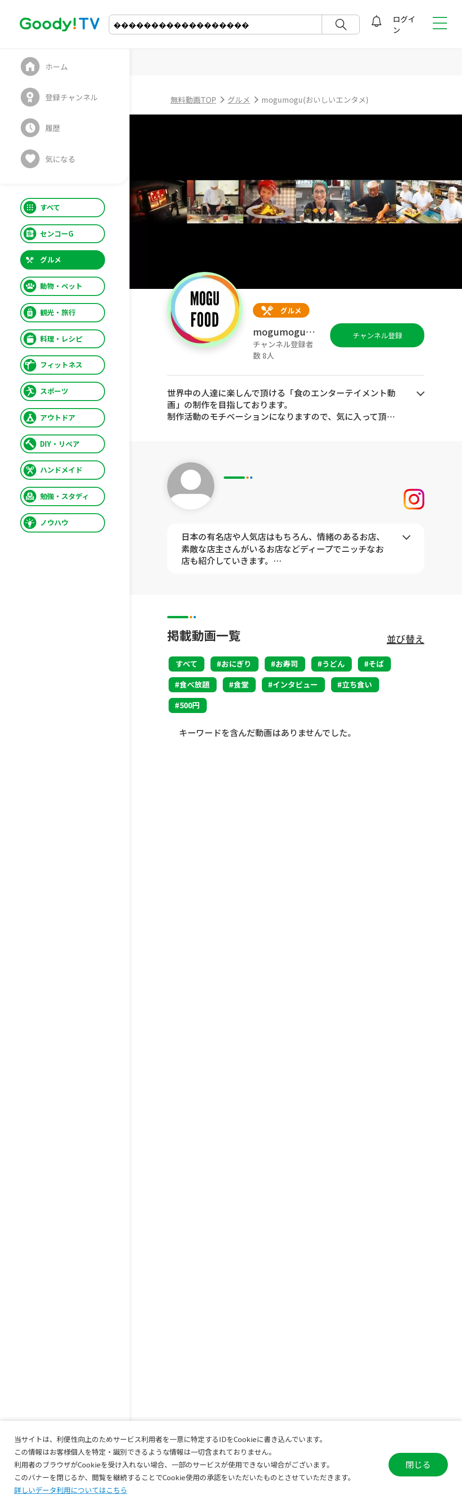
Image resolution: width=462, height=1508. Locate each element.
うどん (333, 663)
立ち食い (357, 684)
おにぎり (236, 663)
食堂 (241, 684)
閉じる (418, 1464)
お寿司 (287, 663)
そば (376, 663)
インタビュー (295, 684)
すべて (186, 663)
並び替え (405, 638)
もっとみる (420, 394)
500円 (189, 705)
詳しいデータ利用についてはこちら (70, 1490)
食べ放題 (194, 684)
